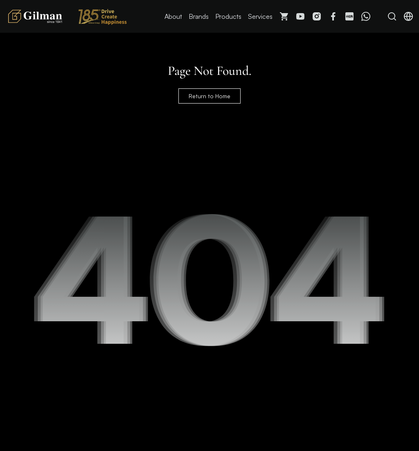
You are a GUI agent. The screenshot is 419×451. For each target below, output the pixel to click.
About (173, 16)
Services (260, 16)
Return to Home (209, 95)
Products (228, 16)
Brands (199, 16)
